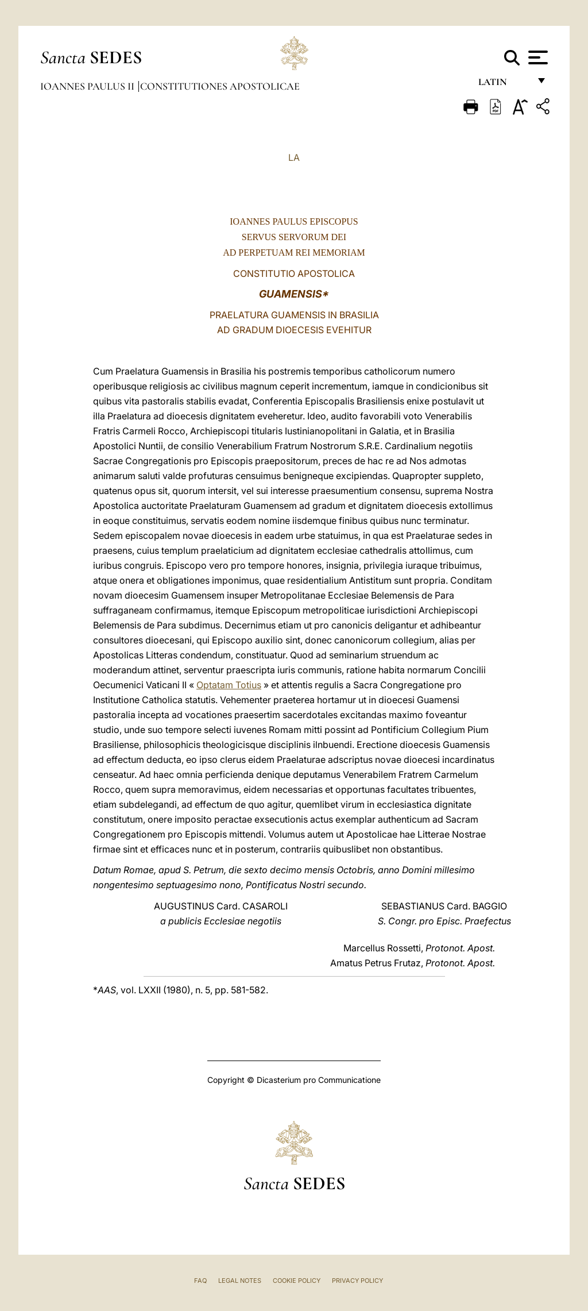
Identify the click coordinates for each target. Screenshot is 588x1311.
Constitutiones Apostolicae (220, 86)
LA (294, 157)
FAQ (200, 1281)
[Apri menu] (536, 57)
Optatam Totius (228, 685)
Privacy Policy (357, 1281)
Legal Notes (239, 1281)
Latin (504, 85)
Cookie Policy (296, 1281)
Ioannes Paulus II (88, 86)
